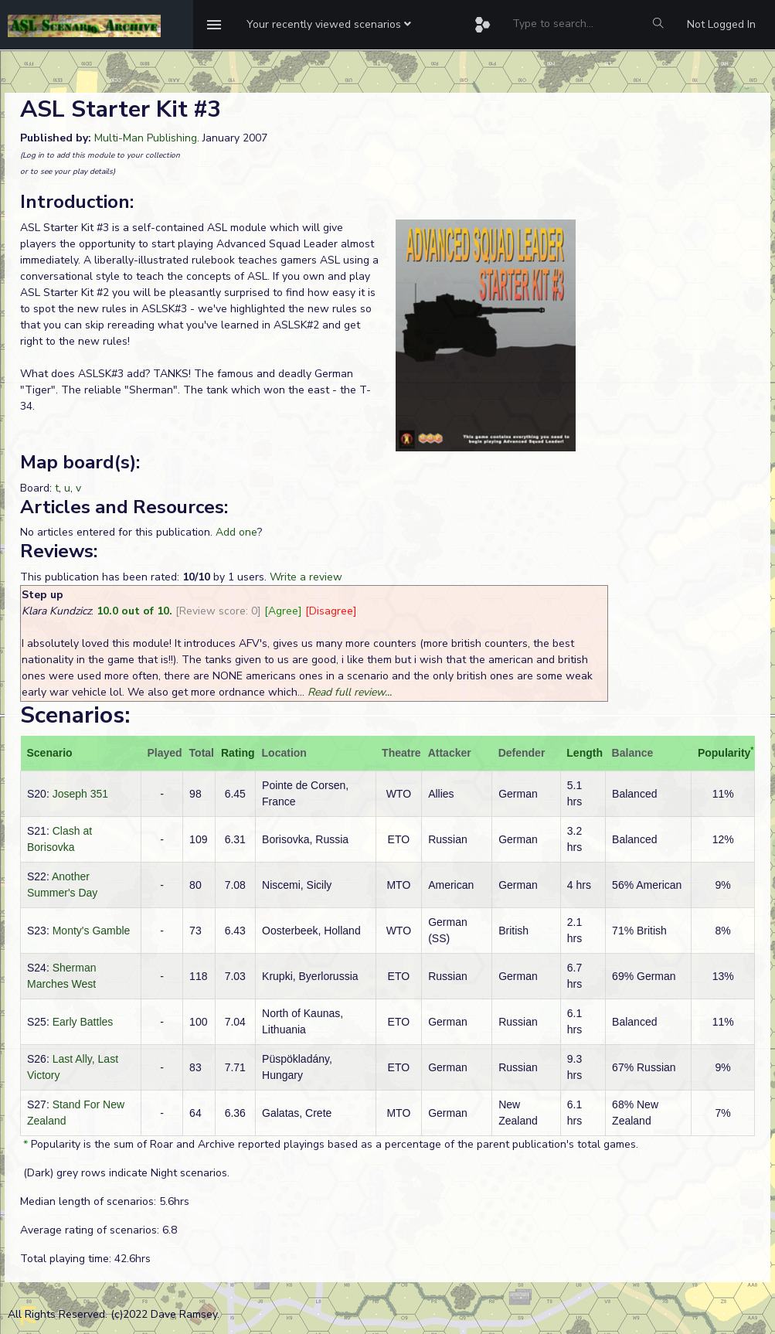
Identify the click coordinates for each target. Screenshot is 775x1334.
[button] (329, 24)
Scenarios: (75, 715)
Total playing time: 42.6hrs (85, 1258)
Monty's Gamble (92, 930)
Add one (236, 532)
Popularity (724, 753)
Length (584, 753)
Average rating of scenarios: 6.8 (98, 1230)
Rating (238, 753)
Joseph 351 (80, 794)
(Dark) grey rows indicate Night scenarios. (124, 1173)
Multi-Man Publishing (145, 138)
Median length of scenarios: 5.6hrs (104, 1201)
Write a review (306, 577)
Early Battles (83, 1022)
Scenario (50, 753)
